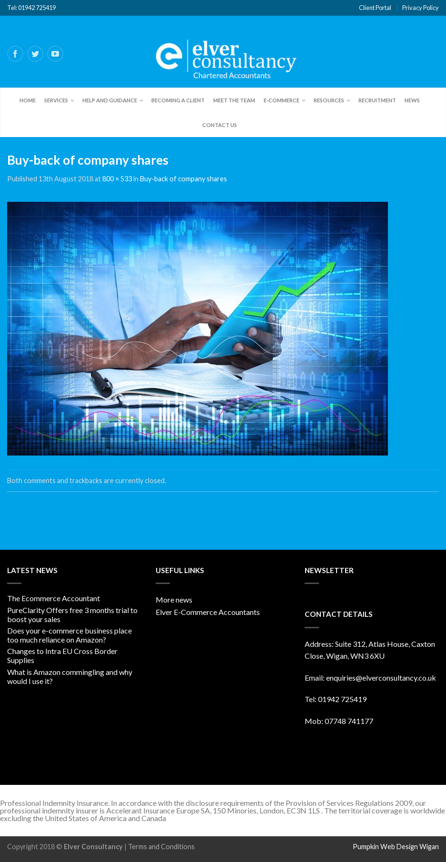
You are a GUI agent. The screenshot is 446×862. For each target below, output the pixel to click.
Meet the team (234, 100)
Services (56, 100)
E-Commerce (281, 100)
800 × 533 (117, 179)
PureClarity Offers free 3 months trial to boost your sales (72, 614)
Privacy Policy (420, 7)
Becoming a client (178, 100)
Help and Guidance (109, 100)
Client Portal (375, 7)
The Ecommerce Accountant (53, 598)
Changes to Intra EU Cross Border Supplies (62, 655)
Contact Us (219, 125)
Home (28, 100)
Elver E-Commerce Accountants (208, 611)
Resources (329, 100)
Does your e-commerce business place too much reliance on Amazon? (69, 635)
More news (174, 599)
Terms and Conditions (161, 846)
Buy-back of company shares (183, 179)
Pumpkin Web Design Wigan (396, 846)
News (412, 100)
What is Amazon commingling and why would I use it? (69, 676)
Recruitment (377, 100)
